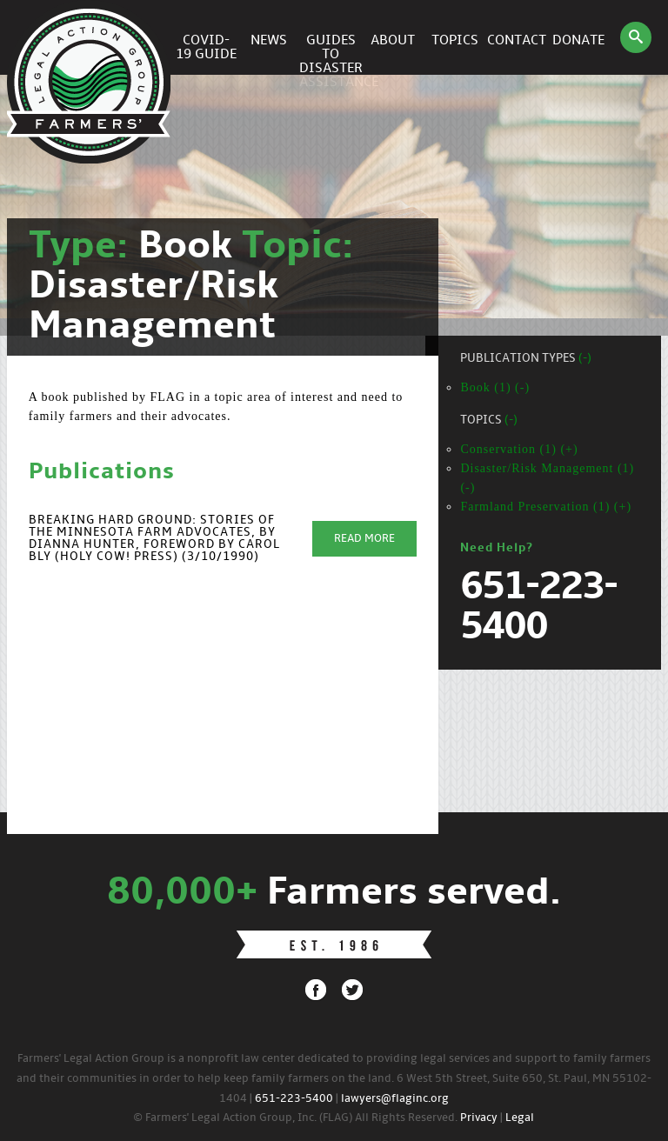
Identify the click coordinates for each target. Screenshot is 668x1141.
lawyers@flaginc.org (395, 1098)
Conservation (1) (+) (519, 449)
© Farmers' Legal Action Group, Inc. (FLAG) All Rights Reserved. (295, 1118)
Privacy (479, 1118)
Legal (519, 1118)
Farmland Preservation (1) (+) (545, 506)
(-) (584, 358)
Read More (364, 538)
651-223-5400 (294, 1098)
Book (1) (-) (495, 387)
